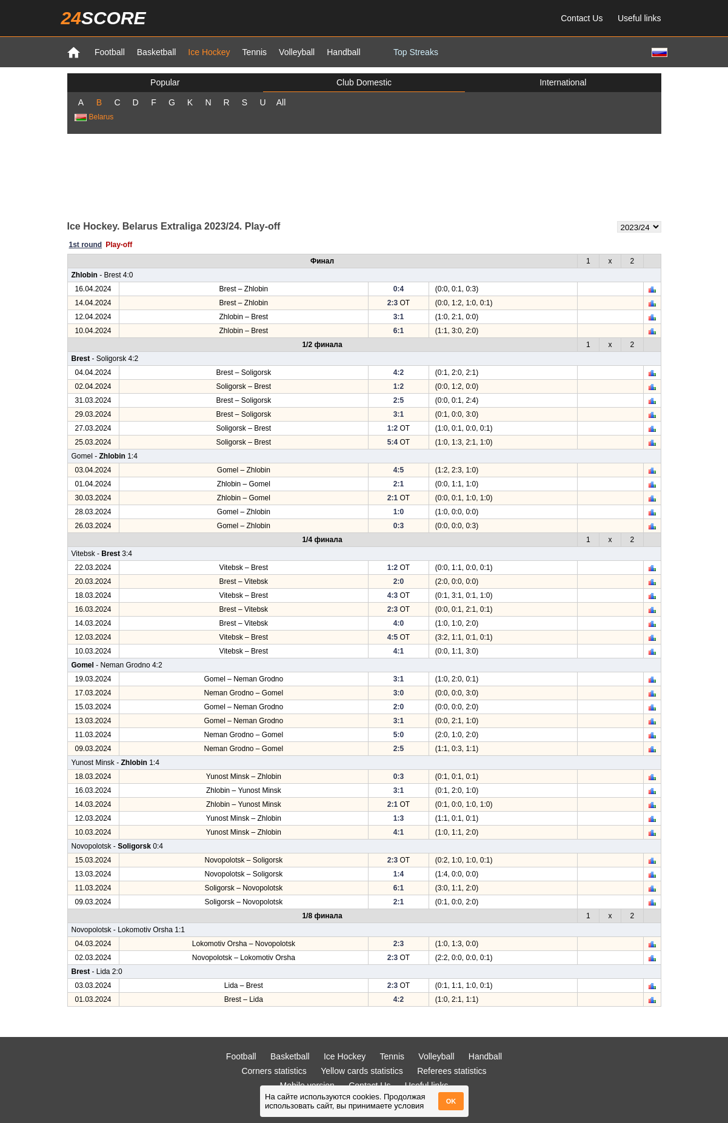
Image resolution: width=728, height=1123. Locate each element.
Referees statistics (451, 1071)
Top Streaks (415, 52)
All (281, 102)
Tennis (254, 52)
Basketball (156, 52)
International (562, 82)
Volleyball (297, 52)
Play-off (118, 244)
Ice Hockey (209, 52)
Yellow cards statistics (362, 1071)
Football (110, 52)
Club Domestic (364, 82)
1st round (85, 244)
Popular (164, 82)
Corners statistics (273, 1071)
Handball (343, 52)
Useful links (639, 18)
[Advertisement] (364, 176)
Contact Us (582, 18)
